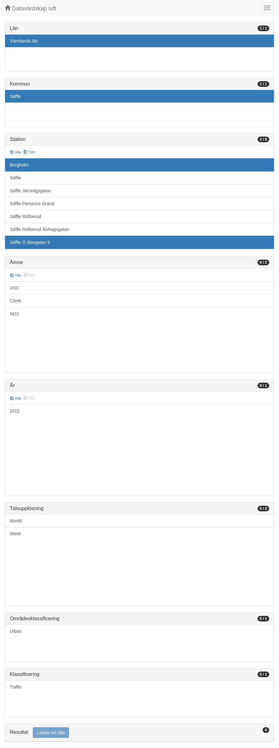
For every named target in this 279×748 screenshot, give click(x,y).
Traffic (16, 686)
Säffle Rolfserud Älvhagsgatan (39, 229)
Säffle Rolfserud (25, 216)
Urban (16, 631)
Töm (29, 152)
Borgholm (19, 164)
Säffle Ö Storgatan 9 (30, 242)
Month (16, 520)
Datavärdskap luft (30, 8)
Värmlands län (24, 40)
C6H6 (15, 300)
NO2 (14, 313)
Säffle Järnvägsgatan (30, 190)
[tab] (139, 732)
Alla (15, 152)
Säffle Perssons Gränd (32, 203)
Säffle (15, 96)
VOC (14, 287)
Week (15, 533)
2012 (15, 410)
